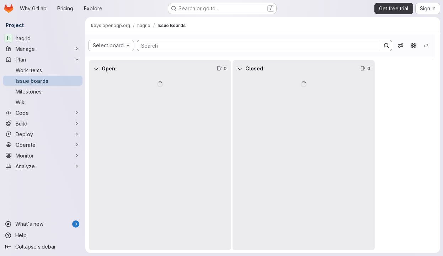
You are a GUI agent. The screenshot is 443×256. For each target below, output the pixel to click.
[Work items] (42, 70)
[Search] (255, 45)
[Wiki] (42, 102)
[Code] (42, 113)
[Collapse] (96, 68)
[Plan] (42, 59)
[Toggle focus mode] (426, 45)
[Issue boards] (42, 81)
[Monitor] (42, 155)
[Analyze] (42, 166)
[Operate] (42, 145)
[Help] (42, 235)
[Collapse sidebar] (42, 247)
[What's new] (42, 224)
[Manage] (42, 49)
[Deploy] (42, 134)
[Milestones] (42, 91)
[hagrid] (42, 38)
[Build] (42, 123)
